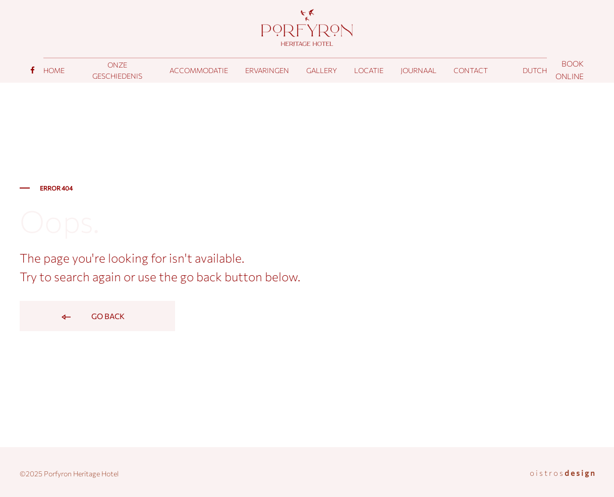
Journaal (418, 70)
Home (54, 70)
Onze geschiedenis (117, 70)
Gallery (321, 70)
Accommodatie (199, 70)
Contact (471, 70)
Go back (92, 317)
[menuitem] (535, 70)
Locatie (368, 70)
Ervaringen (267, 70)
